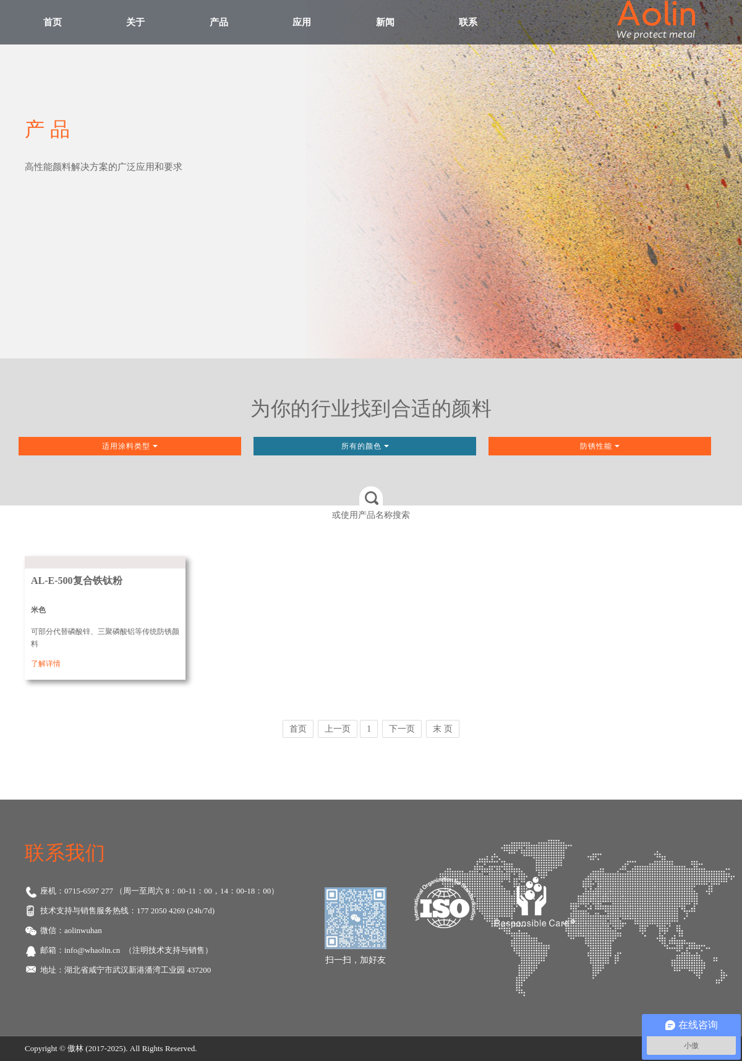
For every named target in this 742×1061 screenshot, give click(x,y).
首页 (52, 22)
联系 (468, 22)
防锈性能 (600, 446)
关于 (135, 22)
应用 (301, 22)
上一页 (338, 728)
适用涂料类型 (130, 446)
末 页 (443, 728)
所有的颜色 (365, 446)
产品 (219, 22)
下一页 (402, 728)
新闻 (385, 22)
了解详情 (46, 663)
